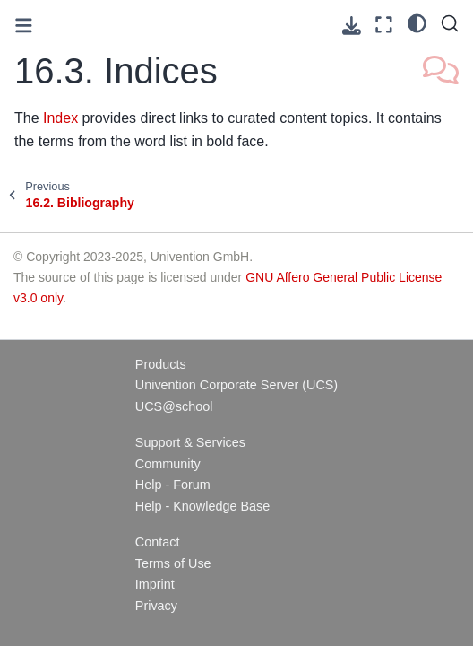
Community (168, 464)
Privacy (156, 605)
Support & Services (190, 442)
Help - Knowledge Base (202, 506)
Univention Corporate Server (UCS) (236, 385)
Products (160, 364)
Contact (157, 542)
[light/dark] (417, 22)
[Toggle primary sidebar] (23, 26)
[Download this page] (351, 25)
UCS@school (174, 406)
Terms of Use (173, 563)
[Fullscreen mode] (383, 24)
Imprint (155, 584)
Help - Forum (173, 484)
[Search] (450, 23)
